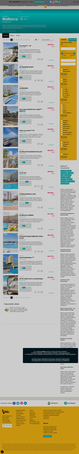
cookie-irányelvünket (64, 353)
